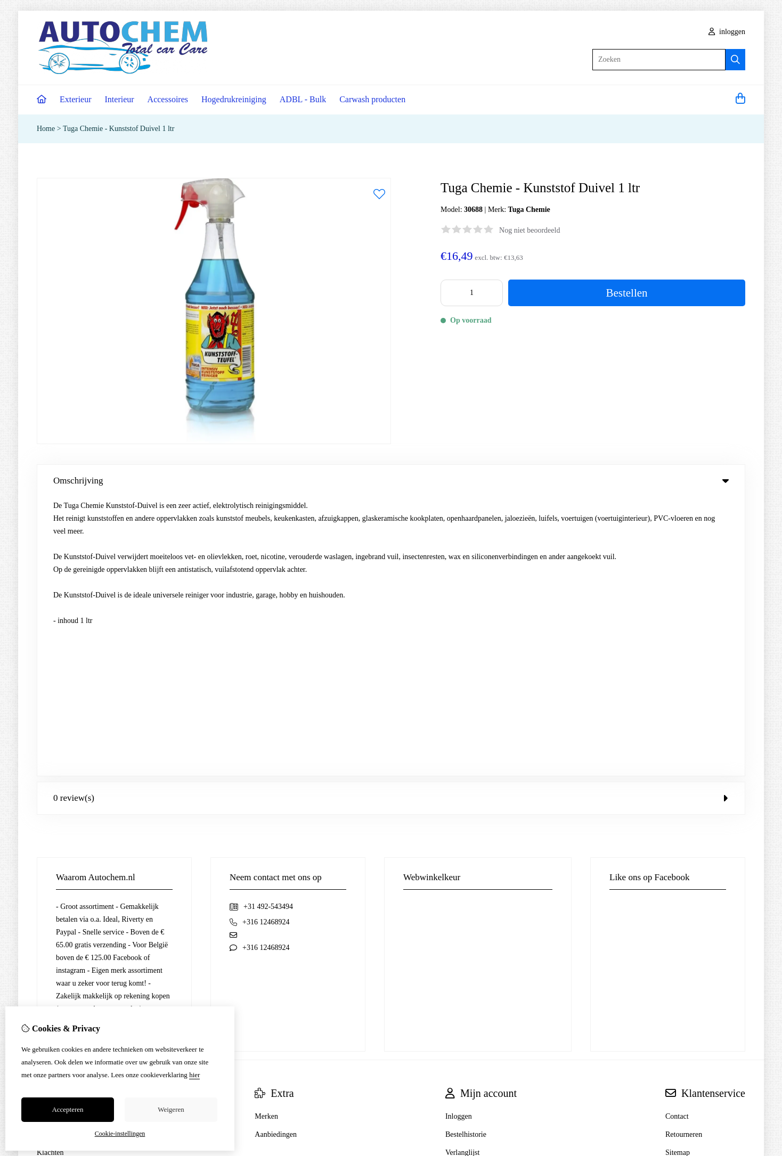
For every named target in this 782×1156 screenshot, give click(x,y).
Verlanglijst (462, 874)
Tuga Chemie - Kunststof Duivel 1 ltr (118, 129)
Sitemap (677, 874)
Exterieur (76, 99)
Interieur (119, 99)
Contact (677, 837)
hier (194, 1075)
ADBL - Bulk (303, 99)
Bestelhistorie (465, 855)
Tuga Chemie (529, 210)
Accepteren (67, 1109)
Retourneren (683, 855)
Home (46, 129)
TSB (739, 979)
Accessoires (168, 99)
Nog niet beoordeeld (529, 230)
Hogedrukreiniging (233, 99)
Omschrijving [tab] (391, 480)
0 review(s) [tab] (391, 519)
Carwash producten (372, 99)
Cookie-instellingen (120, 1133)
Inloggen (458, 837)
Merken (266, 837)
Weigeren (171, 1109)
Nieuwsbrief (463, 892)
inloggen (727, 32)
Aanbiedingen (276, 855)
